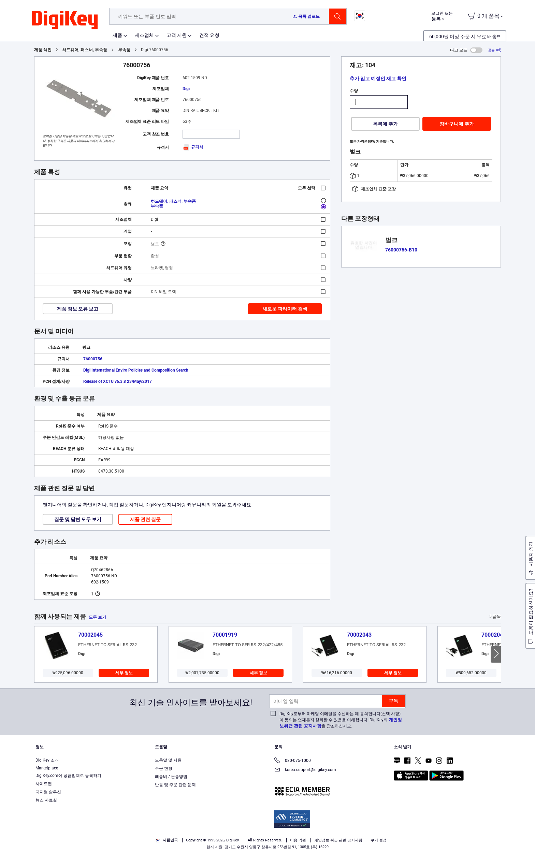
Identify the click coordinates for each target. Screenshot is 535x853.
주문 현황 (163, 768)
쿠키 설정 (379, 840)
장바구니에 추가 (456, 124)
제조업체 (144, 35)
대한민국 (167, 840)
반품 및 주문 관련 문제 (175, 784)
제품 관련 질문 (145, 519)
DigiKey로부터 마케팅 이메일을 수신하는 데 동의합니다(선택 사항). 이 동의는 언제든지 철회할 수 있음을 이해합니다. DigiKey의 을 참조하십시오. (340, 719)
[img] (65, 20)
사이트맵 (43, 783)
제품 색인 (43, 49)
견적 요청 (209, 35)
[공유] (494, 50)
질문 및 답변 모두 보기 (77, 519)
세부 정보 (124, 672)
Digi (186, 88)
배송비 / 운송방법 (171, 776)
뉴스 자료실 (46, 800)
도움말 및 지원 (168, 760)
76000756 (92, 359)
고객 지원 (177, 35)
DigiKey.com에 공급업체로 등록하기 (68, 775)
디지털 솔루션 (48, 792)
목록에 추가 (385, 124)
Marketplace (46, 768)
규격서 (193, 147)
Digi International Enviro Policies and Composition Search (135, 370)
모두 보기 (97, 617)
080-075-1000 (292, 761)
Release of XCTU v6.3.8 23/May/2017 (117, 381)
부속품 (124, 49)
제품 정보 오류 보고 (77, 309)
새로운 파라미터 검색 (284, 309)
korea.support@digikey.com (305, 770)
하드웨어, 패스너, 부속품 (84, 49)
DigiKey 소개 (47, 760)
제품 (117, 35)
